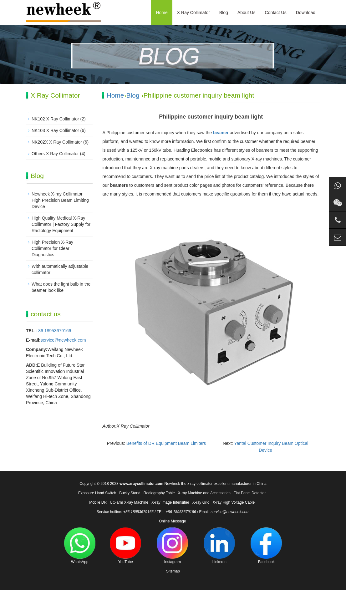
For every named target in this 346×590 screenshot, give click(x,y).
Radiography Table (159, 493)
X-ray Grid (201, 502)
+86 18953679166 (53, 330)
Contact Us (275, 12)
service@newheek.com (63, 340)
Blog (223, 12)
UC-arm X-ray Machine (129, 502)
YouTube (125, 545)
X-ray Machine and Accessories (204, 493)
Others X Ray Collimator (55, 153)
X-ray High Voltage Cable (233, 502)
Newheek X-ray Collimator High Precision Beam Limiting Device (60, 200)
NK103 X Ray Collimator (55, 130)
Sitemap (173, 571)
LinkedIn (219, 545)
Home (161, 12)
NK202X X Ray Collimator (57, 142)
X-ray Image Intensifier (170, 502)
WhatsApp (79, 545)
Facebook (266, 545)
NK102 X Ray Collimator (55, 118)
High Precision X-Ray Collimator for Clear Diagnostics (52, 248)
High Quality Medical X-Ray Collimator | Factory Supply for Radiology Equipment (61, 224)
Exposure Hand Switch (97, 493)
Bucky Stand (129, 493)
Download (305, 12)
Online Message (172, 521)
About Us (246, 12)
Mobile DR (98, 502)
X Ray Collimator (193, 12)
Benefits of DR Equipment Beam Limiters (166, 443)
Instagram (172, 545)
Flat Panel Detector (250, 493)
